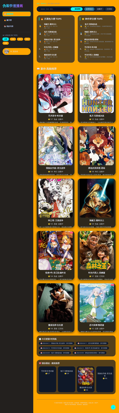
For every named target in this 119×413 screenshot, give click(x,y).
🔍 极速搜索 (77, 9)
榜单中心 (43, 3)
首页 (38, 3)
